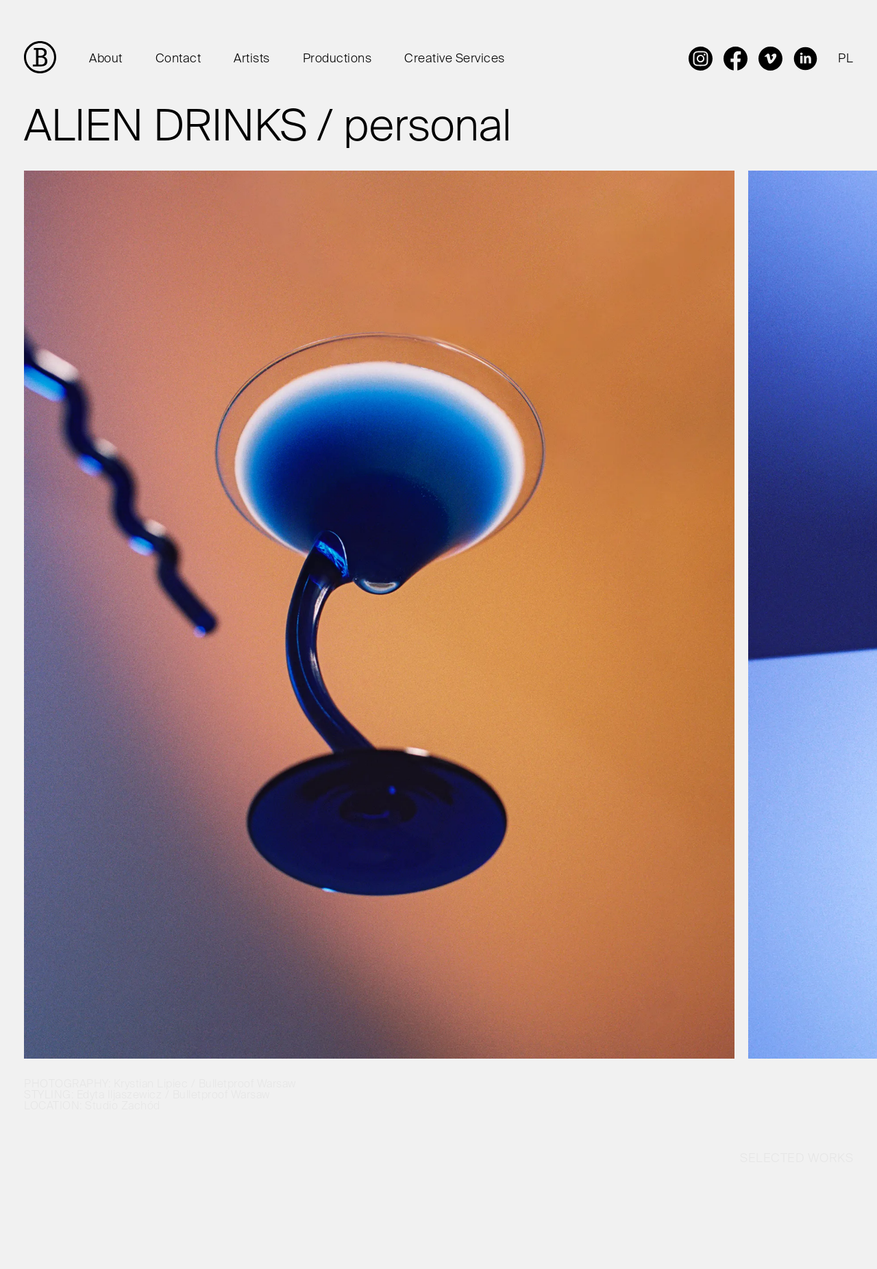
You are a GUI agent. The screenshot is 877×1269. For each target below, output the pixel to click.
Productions (337, 59)
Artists (252, 59)
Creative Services (454, 59)
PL (845, 59)
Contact (178, 59)
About (106, 59)
